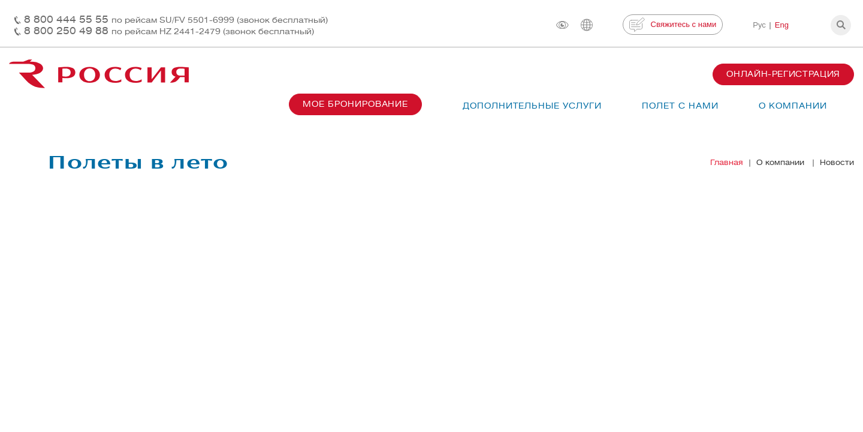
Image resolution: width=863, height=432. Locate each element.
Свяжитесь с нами (672, 24)
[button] (841, 25)
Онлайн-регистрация (783, 74)
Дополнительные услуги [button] (532, 105)
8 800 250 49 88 (169, 31)
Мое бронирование (355, 104)
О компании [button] (793, 105)
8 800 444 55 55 (176, 19)
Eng (782, 24)
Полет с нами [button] (680, 105)
